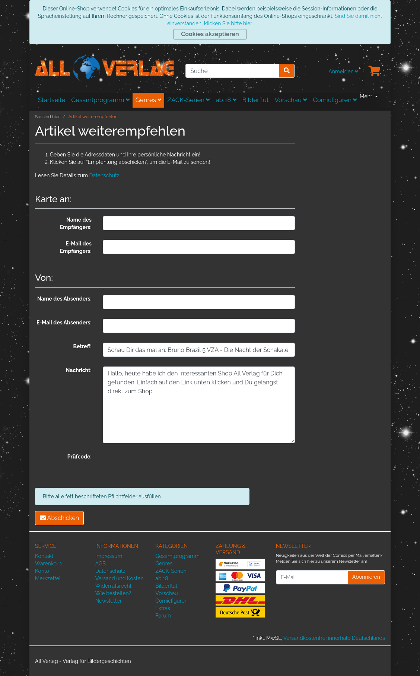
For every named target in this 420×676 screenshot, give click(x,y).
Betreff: (82, 346)
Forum (163, 616)
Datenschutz (104, 175)
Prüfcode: (79, 457)
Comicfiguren (335, 100)
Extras (162, 608)
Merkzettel (48, 578)
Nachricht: (79, 370)
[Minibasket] (374, 71)
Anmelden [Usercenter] (343, 71)
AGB (100, 563)
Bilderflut (255, 100)
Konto (42, 571)
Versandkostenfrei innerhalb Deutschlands (334, 638)
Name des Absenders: (64, 299)
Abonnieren (366, 577)
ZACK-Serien (188, 100)
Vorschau (291, 100)
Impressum (108, 556)
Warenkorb (48, 563)
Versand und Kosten (119, 578)
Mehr (366, 96)
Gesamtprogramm (100, 100)
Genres (149, 100)
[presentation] (159, 467)
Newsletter (108, 601)
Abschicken (59, 517)
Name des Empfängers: (76, 223)
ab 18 (226, 100)
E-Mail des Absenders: (64, 323)
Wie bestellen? (113, 593)
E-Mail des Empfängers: (76, 247)
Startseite (51, 100)
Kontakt (44, 556)
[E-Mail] (312, 577)
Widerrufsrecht (113, 586)
